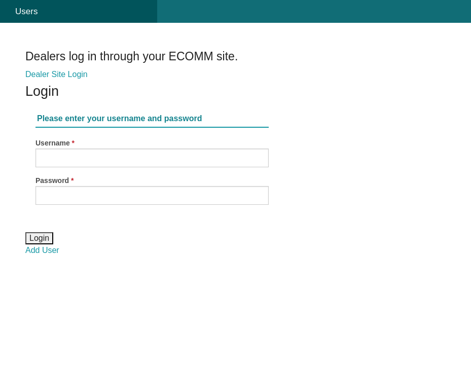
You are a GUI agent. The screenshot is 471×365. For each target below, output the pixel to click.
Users (26, 11)
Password (52, 180)
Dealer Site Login (56, 74)
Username (52, 143)
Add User (42, 250)
